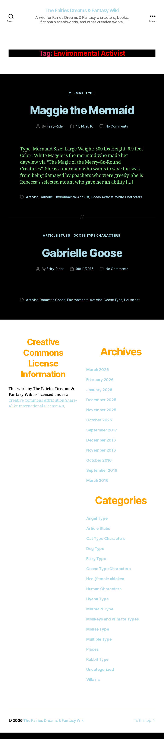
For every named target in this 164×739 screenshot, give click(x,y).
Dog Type (95, 555)
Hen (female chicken (105, 585)
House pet (134, 306)
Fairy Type (96, 565)
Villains (93, 686)
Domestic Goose (53, 306)
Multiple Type (99, 645)
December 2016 (101, 446)
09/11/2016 (84, 275)
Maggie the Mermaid (82, 110)
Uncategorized (100, 676)
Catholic (46, 198)
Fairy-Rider (55, 127)
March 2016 (97, 487)
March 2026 (97, 376)
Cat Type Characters (105, 545)
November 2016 (101, 456)
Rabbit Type (97, 666)
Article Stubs (56, 242)
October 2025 (99, 426)
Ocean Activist (103, 198)
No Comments (117, 127)
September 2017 (101, 436)
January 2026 (99, 396)
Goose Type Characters (98, 242)
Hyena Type (97, 605)
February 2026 (100, 386)
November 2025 (101, 416)
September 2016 (101, 477)
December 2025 (101, 406)
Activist (32, 198)
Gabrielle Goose (82, 258)
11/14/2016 (84, 127)
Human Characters (104, 595)
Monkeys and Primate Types (112, 625)
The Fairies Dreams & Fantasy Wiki (82, 10)
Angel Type (96, 525)
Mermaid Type (82, 94)
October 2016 (99, 466)
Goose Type (114, 306)
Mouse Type (97, 635)
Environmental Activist (72, 198)
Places (92, 655)
